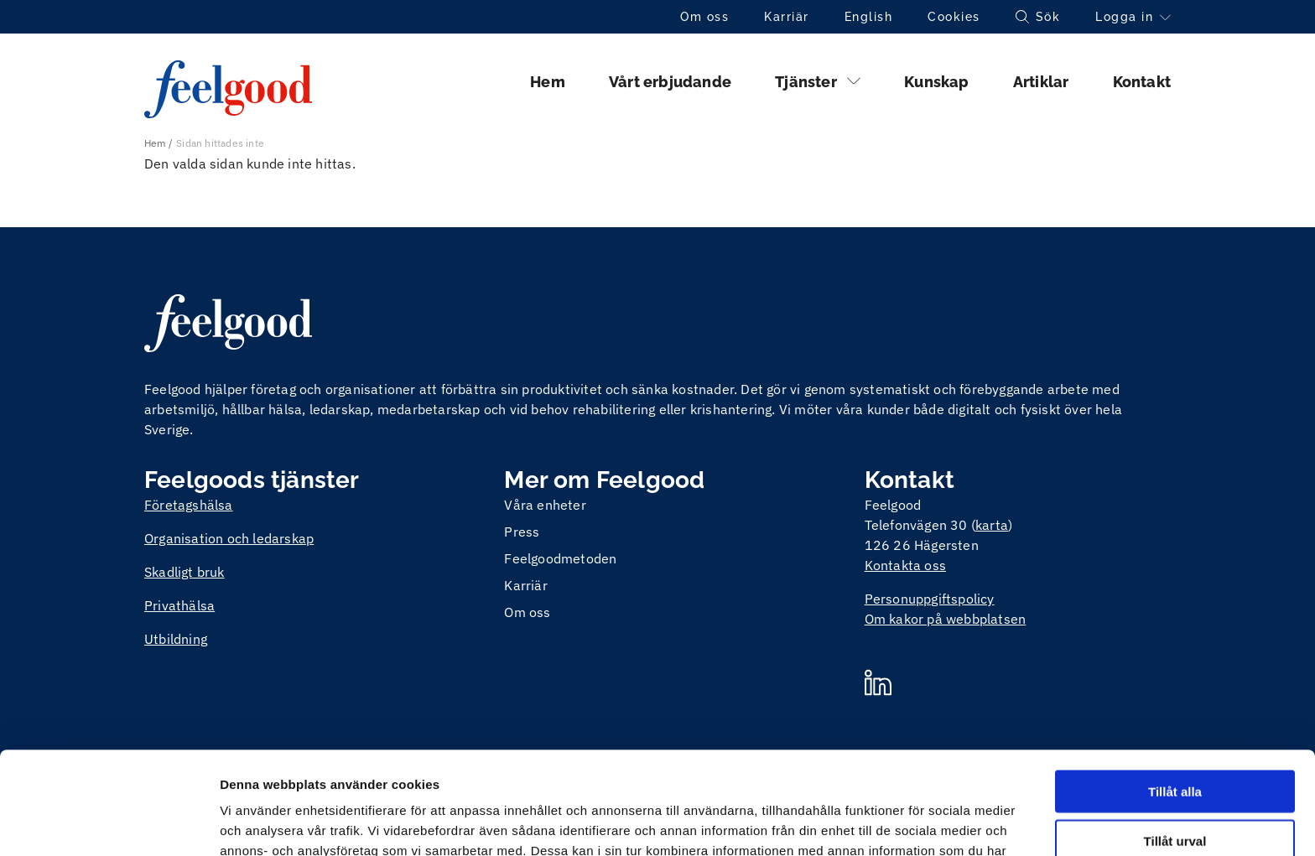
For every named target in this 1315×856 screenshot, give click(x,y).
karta (991, 524)
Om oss (704, 16)
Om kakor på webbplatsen (946, 618)
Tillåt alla (1175, 689)
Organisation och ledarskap (229, 538)
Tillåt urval (1175, 738)
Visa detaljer (911, 823)
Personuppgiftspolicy (930, 598)
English (869, 16)
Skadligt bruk (184, 571)
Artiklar (1041, 82)
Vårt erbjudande (670, 82)
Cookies (954, 16)
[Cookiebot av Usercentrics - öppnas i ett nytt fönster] (108, 823)
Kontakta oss (905, 565)
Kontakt (1142, 82)
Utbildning (175, 638)
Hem (547, 82)
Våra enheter (544, 504)
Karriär (786, 16)
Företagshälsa (188, 504)
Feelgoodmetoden (560, 558)
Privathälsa (179, 605)
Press (521, 531)
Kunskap (936, 82)
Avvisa (1175, 788)
